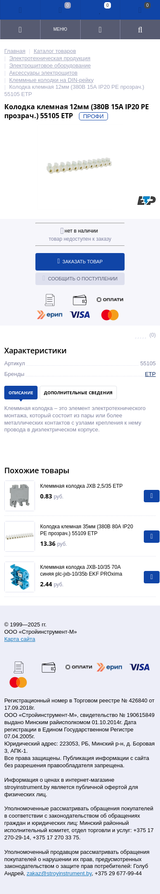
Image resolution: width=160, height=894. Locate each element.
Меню (60, 29)
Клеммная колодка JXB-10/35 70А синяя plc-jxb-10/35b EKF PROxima (81, 570)
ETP (150, 374)
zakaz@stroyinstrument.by (58, 873)
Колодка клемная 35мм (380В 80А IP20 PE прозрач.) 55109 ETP (86, 530)
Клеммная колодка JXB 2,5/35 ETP (81, 486)
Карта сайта (19, 639)
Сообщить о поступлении (80, 278)
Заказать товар (80, 261)
